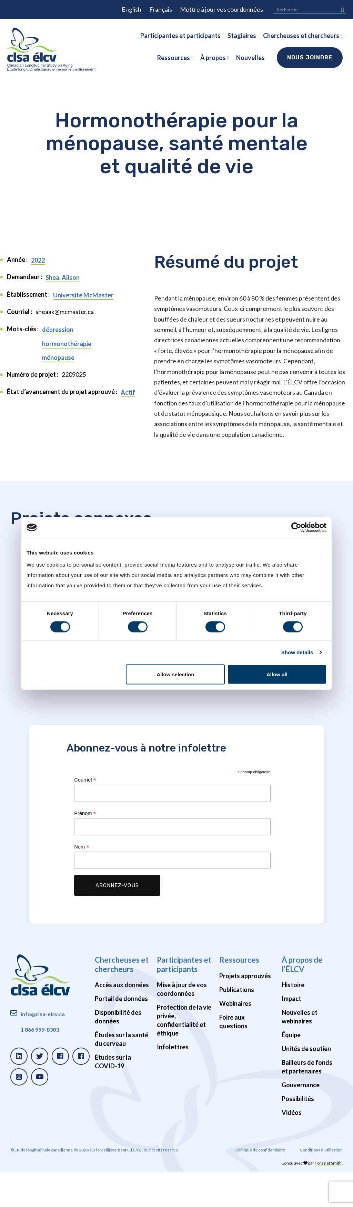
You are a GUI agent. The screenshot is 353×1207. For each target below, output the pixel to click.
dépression (57, 329)
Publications (236, 1024)
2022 (38, 260)
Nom (81, 881)
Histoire (293, 1019)
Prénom (85, 848)
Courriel (85, 814)
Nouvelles (250, 57)
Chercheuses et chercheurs (301, 35)
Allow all (277, 674)
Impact (291, 1033)
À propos (213, 57)
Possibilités (298, 1133)
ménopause (58, 357)
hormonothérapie (66, 343)
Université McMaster (83, 295)
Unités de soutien (306, 1083)
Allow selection (175, 674)
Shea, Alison (63, 277)
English (131, 9)
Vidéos (292, 1147)
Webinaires (235, 1038)
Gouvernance (301, 1119)
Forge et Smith (328, 1197)
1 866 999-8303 (40, 1064)
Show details (297, 652)
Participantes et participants (180, 35)
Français (160, 9)
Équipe (291, 1069)
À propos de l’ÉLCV (302, 999)
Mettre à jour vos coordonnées (221, 9)
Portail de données (121, 1033)
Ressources (173, 57)
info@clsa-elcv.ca (43, 1048)
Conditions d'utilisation (321, 1184)
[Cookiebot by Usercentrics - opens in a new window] (296, 527)
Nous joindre (309, 57)
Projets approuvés (245, 1010)
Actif (128, 392)
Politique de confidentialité (260, 1184)
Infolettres (173, 1081)
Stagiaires (242, 35)
